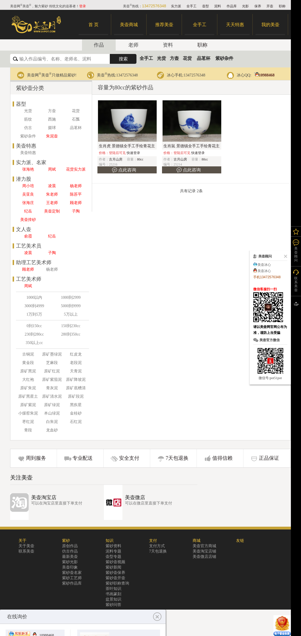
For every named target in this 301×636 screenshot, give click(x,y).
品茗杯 (203, 58)
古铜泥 (28, 354)
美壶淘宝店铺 (204, 551)
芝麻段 (52, 363)
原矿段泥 (76, 396)
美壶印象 (70, 567)
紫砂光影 (70, 562)
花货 (187, 58)
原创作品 (70, 546)
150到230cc (70, 326)
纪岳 (28, 211)
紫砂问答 (113, 605)
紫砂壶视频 (115, 562)
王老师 (52, 203)
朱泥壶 (52, 136)
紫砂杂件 (224, 58)
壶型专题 (113, 556)
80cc (140, 159)
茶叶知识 (113, 589)
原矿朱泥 (28, 388)
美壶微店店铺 (204, 556)
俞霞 (28, 236)
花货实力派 (76, 169)
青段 (28, 430)
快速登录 (133, 153)
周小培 (28, 186)
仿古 (28, 128)
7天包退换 (177, 458)
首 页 (93, 24)
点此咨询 (127, 170)
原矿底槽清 (76, 388)
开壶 (269, 6)
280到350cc (70, 334)
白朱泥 (52, 422)
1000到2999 (71, 297)
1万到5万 (34, 314)
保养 (257, 6)
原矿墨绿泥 (52, 354)
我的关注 (296, 231)
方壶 (174, 58)
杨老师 (76, 186)
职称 (282, 6)
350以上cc (34, 343)
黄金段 (28, 363)
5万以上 (71, 314)
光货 (161, 58)
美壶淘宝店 (43, 497)
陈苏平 (76, 194)
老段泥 (76, 363)
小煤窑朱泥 (28, 413)
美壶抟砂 (28, 220)
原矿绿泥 (52, 405)
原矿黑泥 (28, 371)
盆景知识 (113, 599)
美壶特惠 (28, 153)
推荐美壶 (164, 24)
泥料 (217, 6)
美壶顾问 (296, 254)
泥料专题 (113, 551)
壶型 (205, 6)
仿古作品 (70, 551)
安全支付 (129, 458)
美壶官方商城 (204, 546)
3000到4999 (34, 306)
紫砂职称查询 (117, 583)
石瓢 (76, 119)
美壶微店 (135, 497)
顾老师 (76, 203)
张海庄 (28, 203)
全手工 (191, 6)
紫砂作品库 (72, 583)
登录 (82, 6)
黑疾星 (76, 405)
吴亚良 (28, 194)
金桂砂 (76, 413)
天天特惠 (235, 24)
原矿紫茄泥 (52, 379)
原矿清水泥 (52, 396)
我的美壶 (270, 24)
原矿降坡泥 (76, 379)
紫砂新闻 (113, 567)
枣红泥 (28, 422)
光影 (245, 6)
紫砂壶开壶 (115, 578)
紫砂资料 (113, 546)
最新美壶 (70, 556)
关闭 (284, 256)
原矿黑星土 (28, 396)
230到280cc (34, 334)
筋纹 (28, 119)
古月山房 (115, 159)
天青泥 (76, 371)
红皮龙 (76, 354)
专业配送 (82, 458)
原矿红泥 (52, 371)
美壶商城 (129, 24)
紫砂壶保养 (115, 573)
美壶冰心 (264, 265)
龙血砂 (52, 430)
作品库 (232, 6)
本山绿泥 (52, 413)
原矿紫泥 (28, 405)
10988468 (263, 75)
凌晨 (52, 186)
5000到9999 (71, 306)
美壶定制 (52, 211)
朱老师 (52, 194)
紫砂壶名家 (72, 573)
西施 (52, 119)
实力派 (176, 6)
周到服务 (36, 458)
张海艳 (28, 169)
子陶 (76, 211)
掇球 (52, 128)
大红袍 (28, 379)
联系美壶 (26, 551)
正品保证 (269, 458)
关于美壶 (26, 546)
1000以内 (34, 297)
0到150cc (34, 326)
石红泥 (76, 422)
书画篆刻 (113, 594)
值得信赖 (222, 458)
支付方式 (157, 546)
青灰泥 (52, 388)
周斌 (52, 169)
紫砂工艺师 (72, 578)
